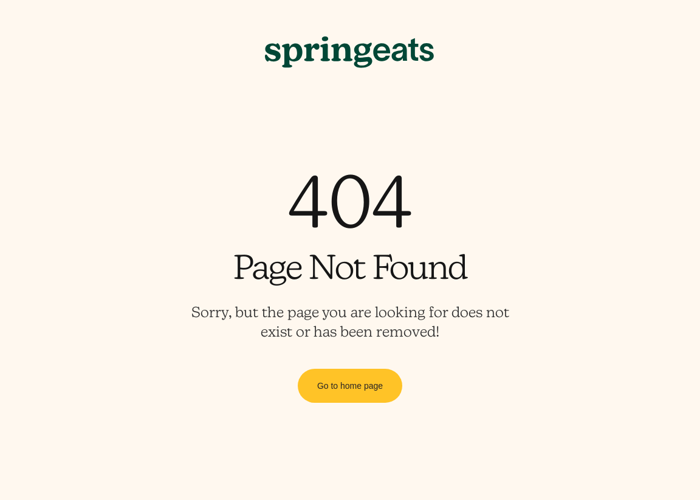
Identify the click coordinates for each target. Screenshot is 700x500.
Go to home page (350, 386)
